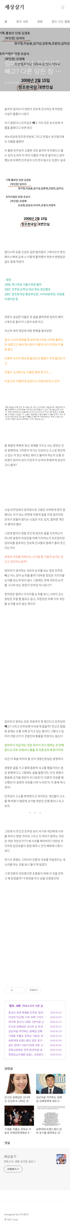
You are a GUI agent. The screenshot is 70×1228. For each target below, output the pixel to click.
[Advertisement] (35, 664)
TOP (63, 1216)
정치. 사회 (15, 1006)
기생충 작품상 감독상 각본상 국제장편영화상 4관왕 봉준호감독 (26, 1038)
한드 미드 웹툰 (61, 21)
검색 (54, 7)
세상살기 (14, 7)
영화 (40, 21)
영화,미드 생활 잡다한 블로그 (19, 1161)
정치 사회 (22, 21)
